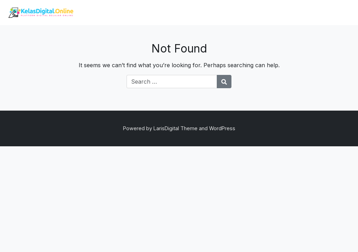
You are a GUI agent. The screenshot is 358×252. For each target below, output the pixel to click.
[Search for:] (172, 81)
